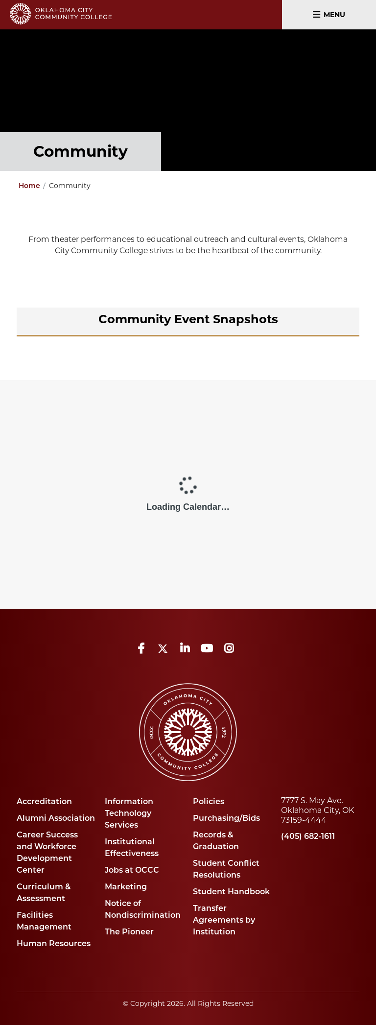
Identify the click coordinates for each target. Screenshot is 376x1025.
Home (29, 185)
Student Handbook (231, 891)
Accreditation (44, 801)
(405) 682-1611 (308, 836)
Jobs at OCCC (132, 870)
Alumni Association (56, 818)
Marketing (126, 886)
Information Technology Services (129, 813)
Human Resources (54, 943)
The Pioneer (129, 931)
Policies (208, 801)
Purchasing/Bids (226, 818)
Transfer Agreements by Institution (224, 920)
